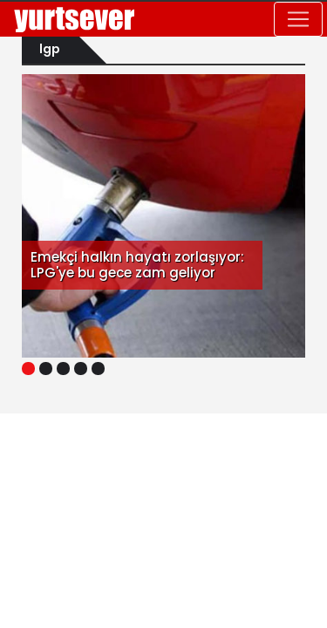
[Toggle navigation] (298, 19)
